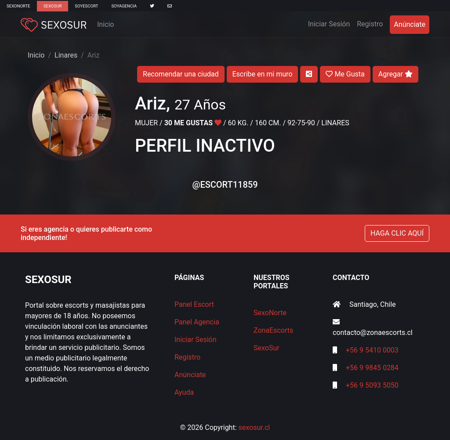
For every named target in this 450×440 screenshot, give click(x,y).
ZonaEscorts (273, 330)
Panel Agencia (196, 322)
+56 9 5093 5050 (372, 385)
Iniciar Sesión (331, 23)
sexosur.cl (254, 427)
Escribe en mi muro (262, 74)
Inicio (105, 24)
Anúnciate (409, 24)
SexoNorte (18, 6)
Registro (370, 24)
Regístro (187, 357)
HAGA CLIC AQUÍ (397, 233)
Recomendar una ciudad (180, 74)
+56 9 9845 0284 (372, 368)
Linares (65, 55)
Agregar (395, 74)
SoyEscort (86, 6)
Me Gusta (345, 74)
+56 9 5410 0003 (372, 350)
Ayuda (184, 392)
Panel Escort (194, 304)
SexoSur (53, 6)
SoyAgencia (124, 6)
